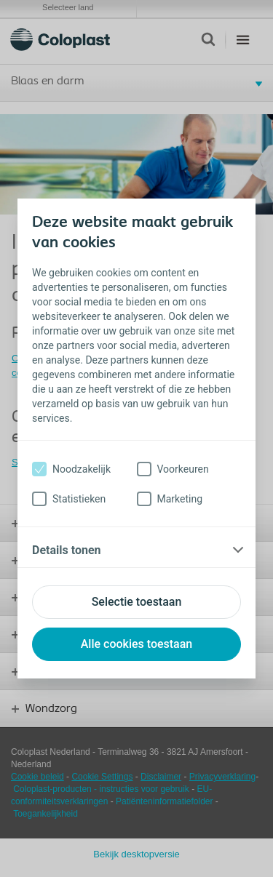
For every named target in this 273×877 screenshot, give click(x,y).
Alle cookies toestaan (137, 644)
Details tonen (66, 550)
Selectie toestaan (137, 602)
